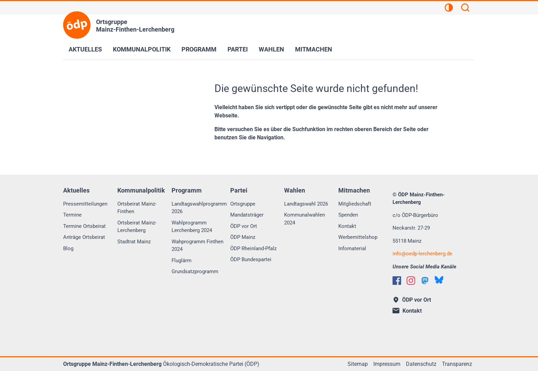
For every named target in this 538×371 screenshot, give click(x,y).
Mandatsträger (247, 215)
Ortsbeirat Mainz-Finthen (136, 208)
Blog (68, 248)
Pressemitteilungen (85, 204)
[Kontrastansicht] (449, 8)
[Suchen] (465, 8)
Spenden (348, 215)
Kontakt (347, 226)
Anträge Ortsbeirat (84, 237)
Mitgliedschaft (354, 204)
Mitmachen (313, 49)
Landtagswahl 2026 (306, 204)
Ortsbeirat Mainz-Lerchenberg (136, 227)
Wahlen (271, 49)
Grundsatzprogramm (195, 271)
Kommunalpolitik (142, 49)
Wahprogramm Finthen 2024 (197, 246)
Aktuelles (85, 49)
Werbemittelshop (357, 237)
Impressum (386, 364)
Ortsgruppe (242, 204)
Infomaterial (352, 248)
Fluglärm (181, 260)
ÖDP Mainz (242, 237)
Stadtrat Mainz (134, 242)
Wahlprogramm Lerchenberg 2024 (192, 227)
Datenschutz (421, 364)
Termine (72, 215)
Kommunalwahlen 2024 (304, 219)
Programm (199, 49)
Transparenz (457, 364)
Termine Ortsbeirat (84, 226)
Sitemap (358, 364)
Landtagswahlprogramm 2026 (199, 208)
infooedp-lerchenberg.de (422, 254)
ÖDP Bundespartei (250, 259)
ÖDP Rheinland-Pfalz (253, 248)
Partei (237, 49)
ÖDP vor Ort (243, 226)
